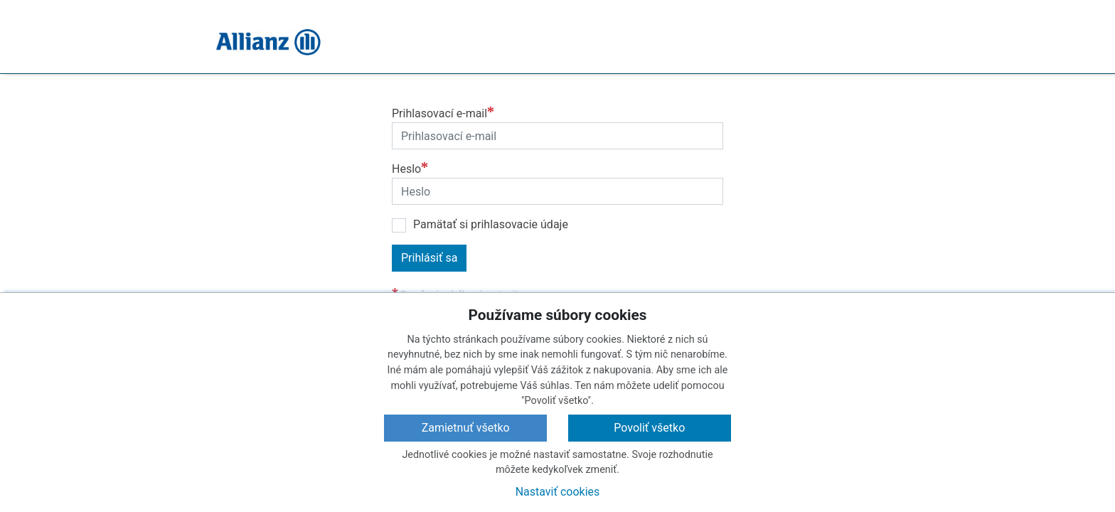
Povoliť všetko (649, 427)
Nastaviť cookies (558, 491)
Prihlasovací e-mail (439, 113)
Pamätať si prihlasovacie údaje (490, 224)
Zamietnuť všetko (466, 427)
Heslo (406, 169)
